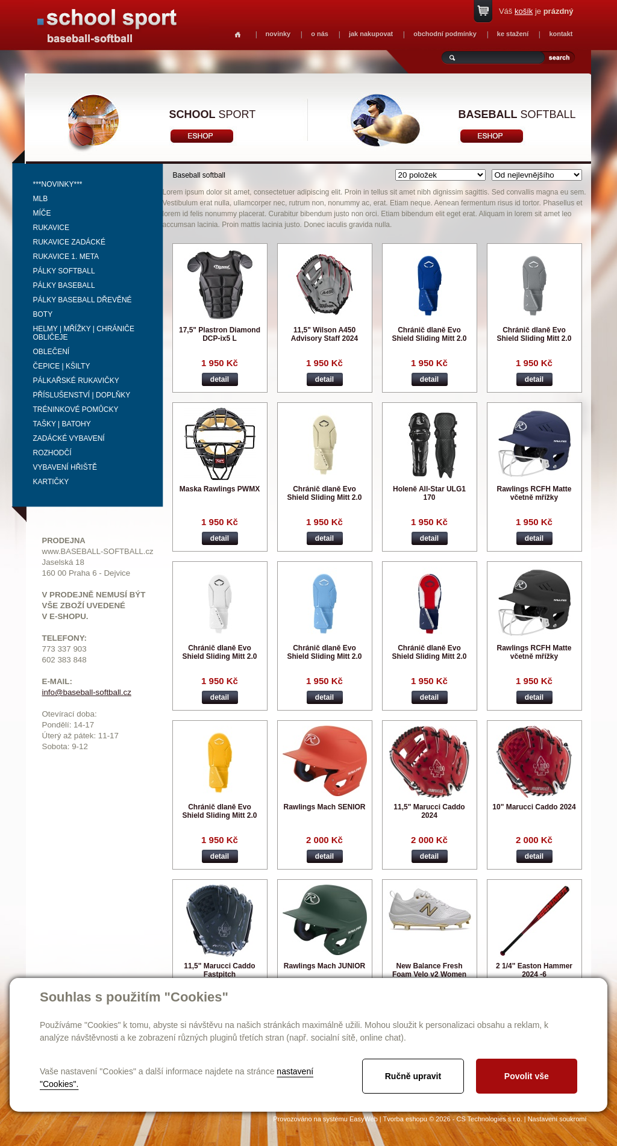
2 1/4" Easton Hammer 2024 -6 (534, 970)
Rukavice (51, 227)
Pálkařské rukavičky (76, 380)
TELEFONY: (64, 638)
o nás (319, 33)
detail (219, 379)
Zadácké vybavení (69, 438)
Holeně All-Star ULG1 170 (429, 493)
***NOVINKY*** (58, 184)
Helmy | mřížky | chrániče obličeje (84, 333)
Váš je (536, 11)
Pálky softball (64, 271)
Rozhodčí (52, 453)
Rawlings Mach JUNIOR (324, 966)
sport (212, 114)
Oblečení (51, 351)
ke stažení (513, 33)
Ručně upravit (413, 1076)
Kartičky (51, 482)
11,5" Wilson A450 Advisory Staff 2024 (324, 334)
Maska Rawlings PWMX (220, 489)
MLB (40, 199)
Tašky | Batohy (62, 424)
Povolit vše (526, 1076)
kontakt (560, 33)
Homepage (237, 34)
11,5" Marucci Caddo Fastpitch (219, 970)
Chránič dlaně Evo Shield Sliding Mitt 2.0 (429, 334)
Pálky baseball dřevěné (82, 300)
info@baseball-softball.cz (86, 692)
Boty (43, 314)
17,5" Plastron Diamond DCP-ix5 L (219, 334)
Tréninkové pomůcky (76, 409)
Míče (42, 213)
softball (517, 114)
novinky (278, 33)
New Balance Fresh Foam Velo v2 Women (429, 970)
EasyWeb (363, 1119)
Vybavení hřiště (65, 467)
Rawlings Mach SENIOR (324, 807)
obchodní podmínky (445, 33)
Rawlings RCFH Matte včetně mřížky (533, 493)
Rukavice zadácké (69, 242)
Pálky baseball (64, 285)
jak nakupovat (371, 33)
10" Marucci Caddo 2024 (533, 807)
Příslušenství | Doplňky (82, 395)
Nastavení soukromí (557, 1119)
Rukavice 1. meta (66, 256)
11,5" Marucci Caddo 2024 (429, 811)
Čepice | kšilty (61, 366)
